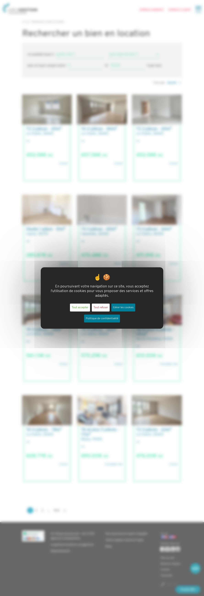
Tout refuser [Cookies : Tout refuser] (100, 307)
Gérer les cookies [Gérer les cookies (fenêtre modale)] (123, 307)
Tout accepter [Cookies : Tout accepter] (80, 307)
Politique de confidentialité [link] (102, 318)
